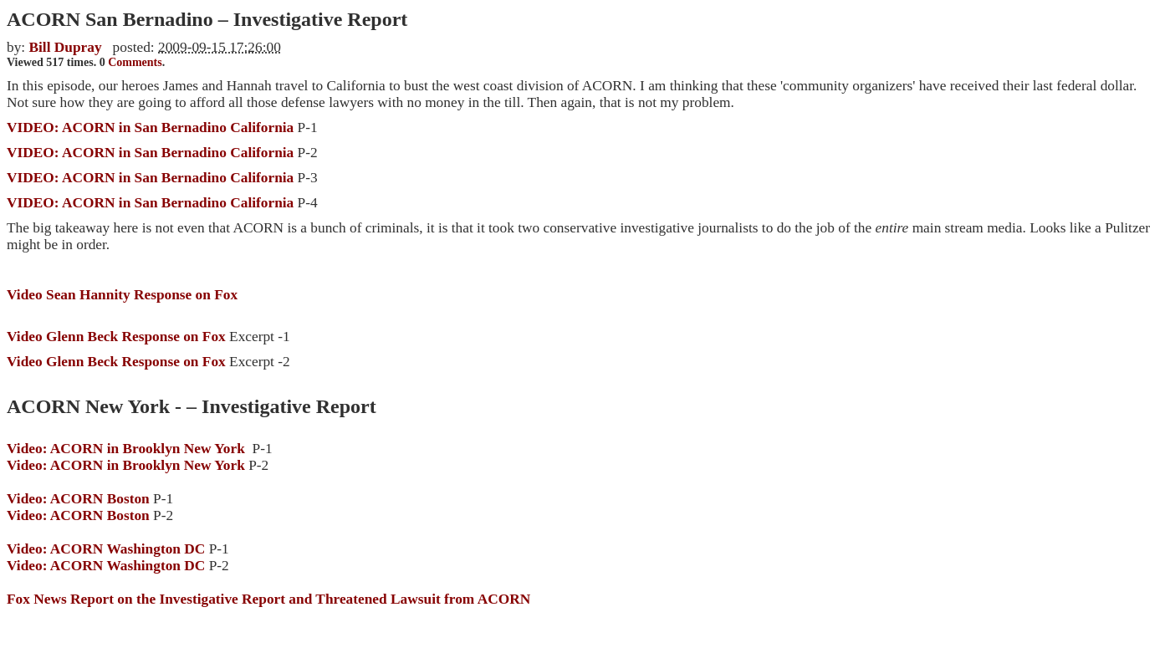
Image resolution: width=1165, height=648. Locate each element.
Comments (135, 62)
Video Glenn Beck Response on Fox (148, 362)
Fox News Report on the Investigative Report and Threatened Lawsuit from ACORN (268, 599)
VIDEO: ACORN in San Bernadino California (152, 203)
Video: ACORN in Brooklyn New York (126, 449)
